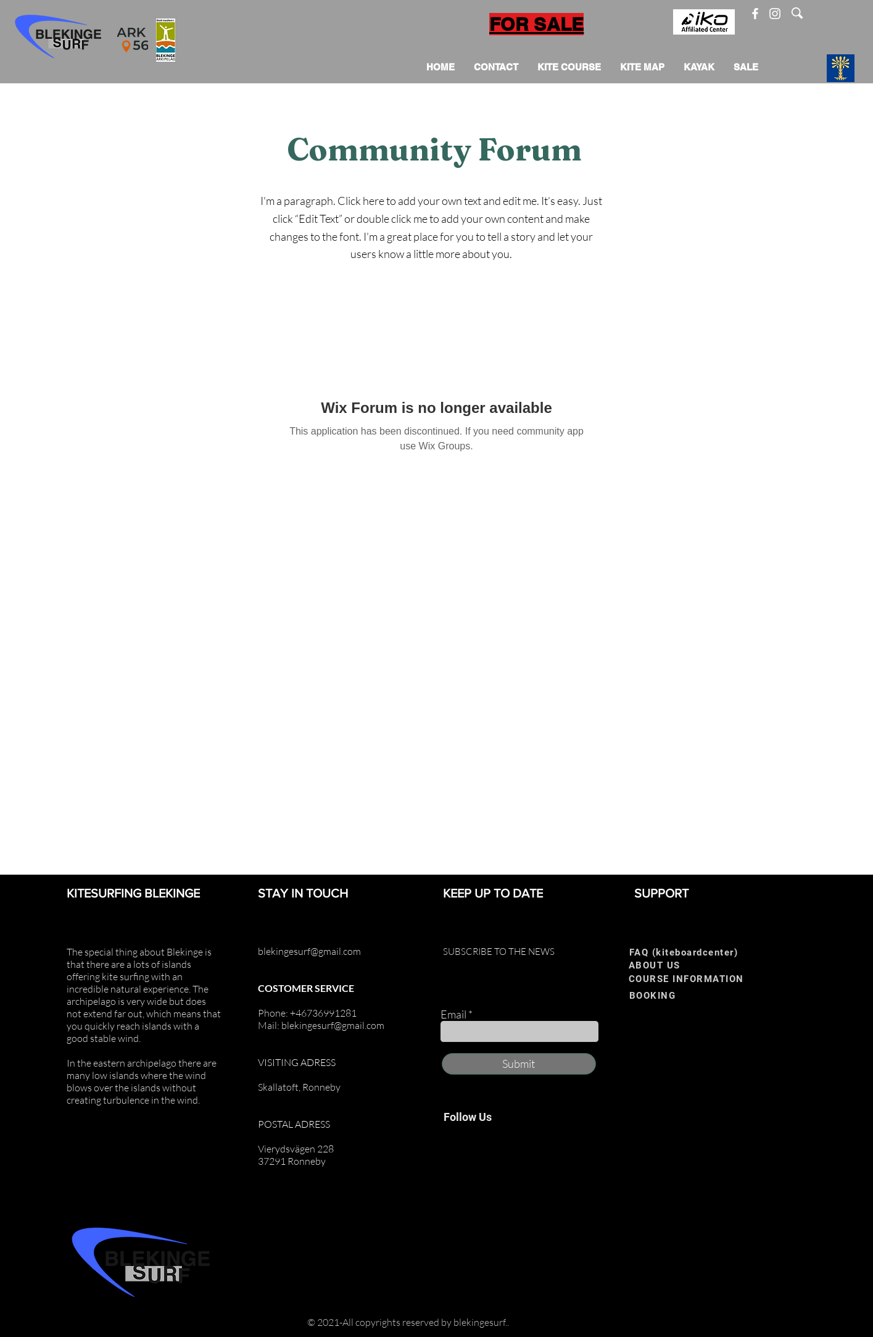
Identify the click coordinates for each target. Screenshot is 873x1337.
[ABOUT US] (669, 965)
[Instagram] (774, 13)
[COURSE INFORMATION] (690, 978)
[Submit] (519, 1064)
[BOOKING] (669, 995)
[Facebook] (755, 13)
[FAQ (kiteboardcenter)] (688, 952)
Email (453, 1014)
